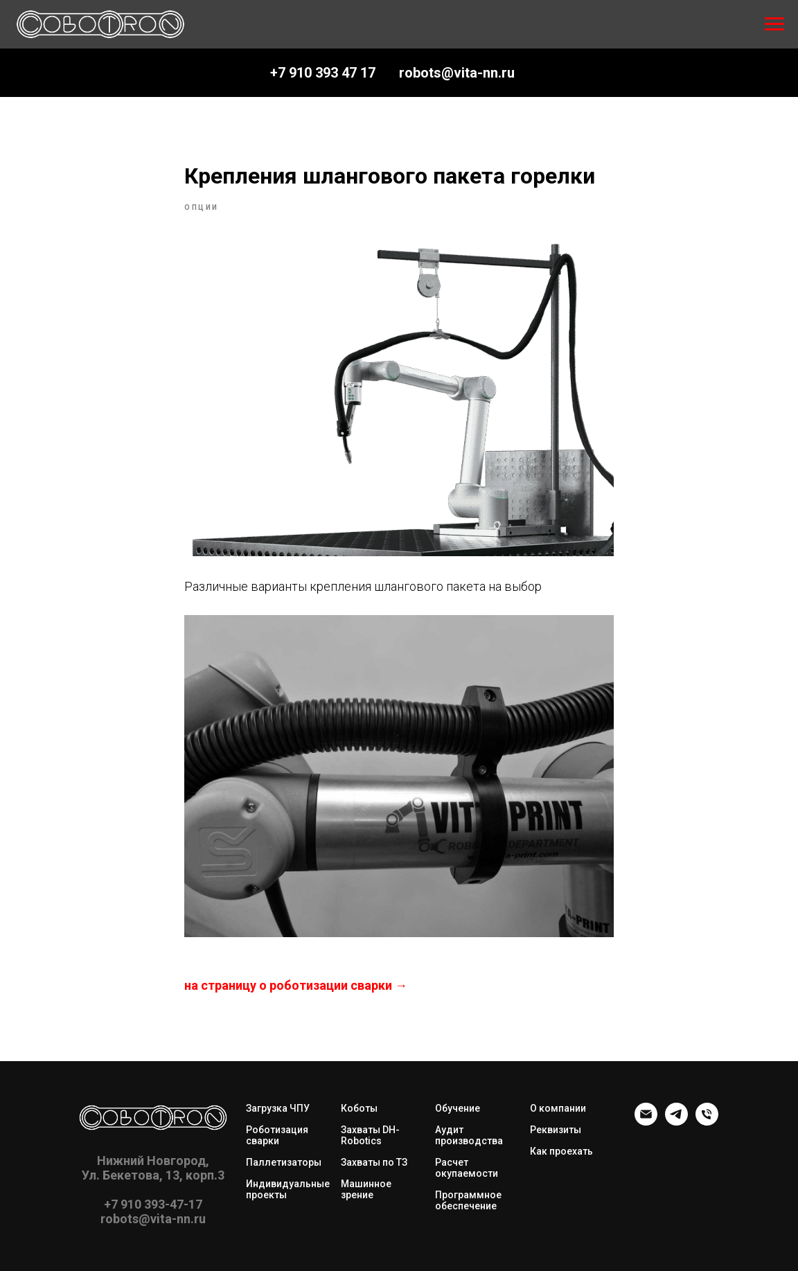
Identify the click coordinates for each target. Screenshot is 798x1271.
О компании (558, 1108)
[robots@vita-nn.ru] (646, 1122)
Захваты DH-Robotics (370, 1135)
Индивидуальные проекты (288, 1189)
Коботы (359, 1108)
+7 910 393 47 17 (322, 72)
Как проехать (561, 1151)
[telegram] (676, 1122)
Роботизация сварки (277, 1135)
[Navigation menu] (774, 24)
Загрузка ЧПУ (278, 1108)
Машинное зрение (366, 1189)
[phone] (706, 1122)
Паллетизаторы (283, 1162)
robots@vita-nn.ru (457, 72)
